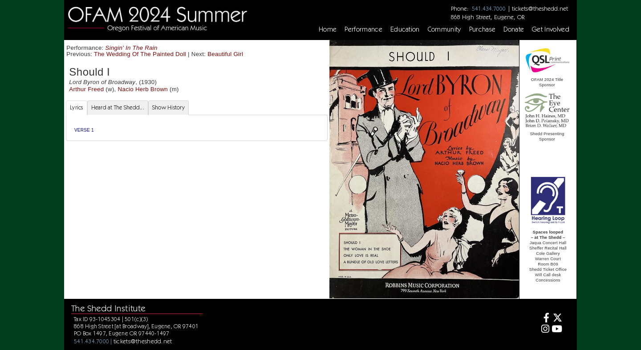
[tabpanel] (196, 128)
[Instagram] (544, 329)
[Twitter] (557, 318)
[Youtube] (557, 329)
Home (328, 29)
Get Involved (550, 29)
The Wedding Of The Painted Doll (140, 54)
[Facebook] (544, 318)
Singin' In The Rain (131, 47)
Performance (363, 29)
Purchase (482, 29)
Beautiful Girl (225, 54)
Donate (513, 29)
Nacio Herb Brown (143, 89)
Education (405, 29)
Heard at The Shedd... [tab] (117, 107)
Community (444, 29)
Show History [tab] (168, 107)
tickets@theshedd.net (540, 8)
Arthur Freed (86, 89)
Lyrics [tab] (76, 107)
